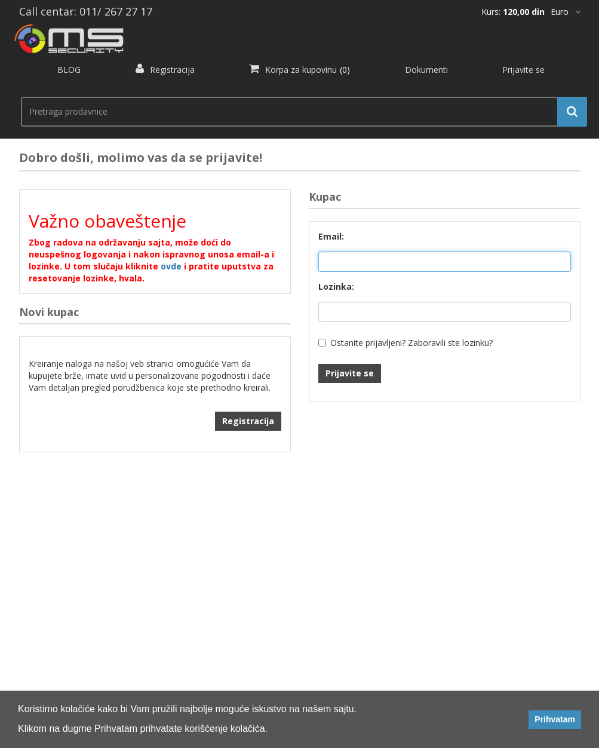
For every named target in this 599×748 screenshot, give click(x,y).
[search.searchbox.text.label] (299, 112)
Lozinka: (336, 286)
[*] (565, 12)
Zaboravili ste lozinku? (450, 342)
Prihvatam (555, 719)
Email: (331, 236)
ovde (171, 266)
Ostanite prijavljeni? (368, 342)
